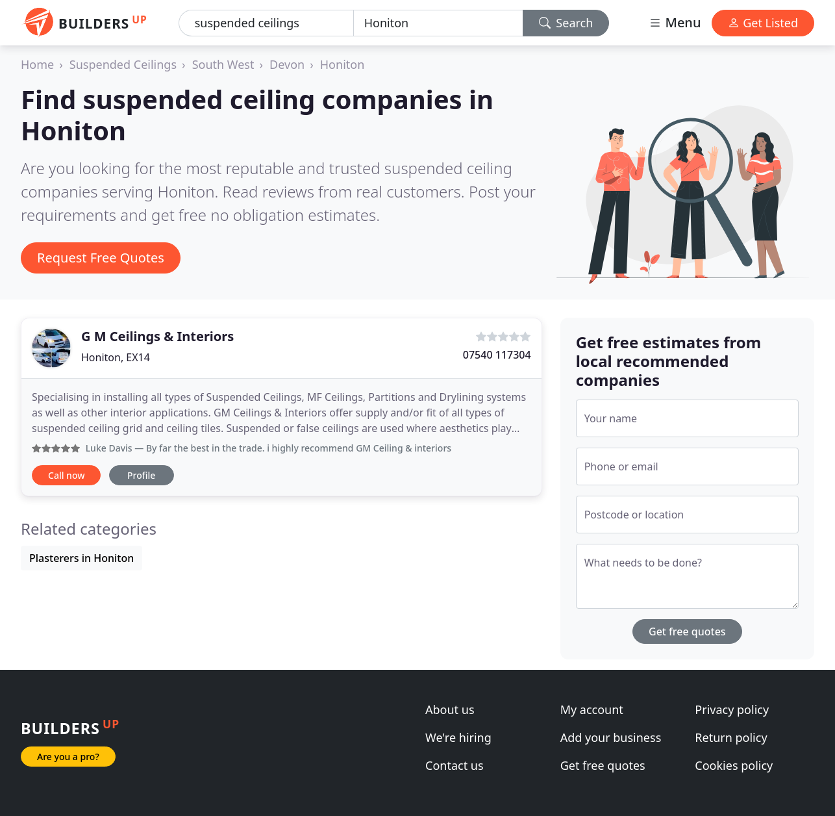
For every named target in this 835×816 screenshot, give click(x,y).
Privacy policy (732, 709)
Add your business (611, 737)
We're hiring (458, 737)
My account (591, 709)
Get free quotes (687, 631)
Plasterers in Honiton (81, 558)
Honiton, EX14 (115, 357)
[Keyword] (266, 23)
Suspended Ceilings (123, 64)
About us (450, 709)
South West (223, 64)
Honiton (342, 64)
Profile (141, 475)
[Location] (438, 23)
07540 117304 (497, 355)
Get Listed (763, 23)
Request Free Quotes (100, 257)
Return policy (731, 737)
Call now (66, 475)
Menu (675, 22)
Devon (287, 64)
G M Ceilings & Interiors (157, 336)
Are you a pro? (68, 756)
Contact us (454, 765)
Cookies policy (734, 765)
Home (37, 64)
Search (566, 23)
